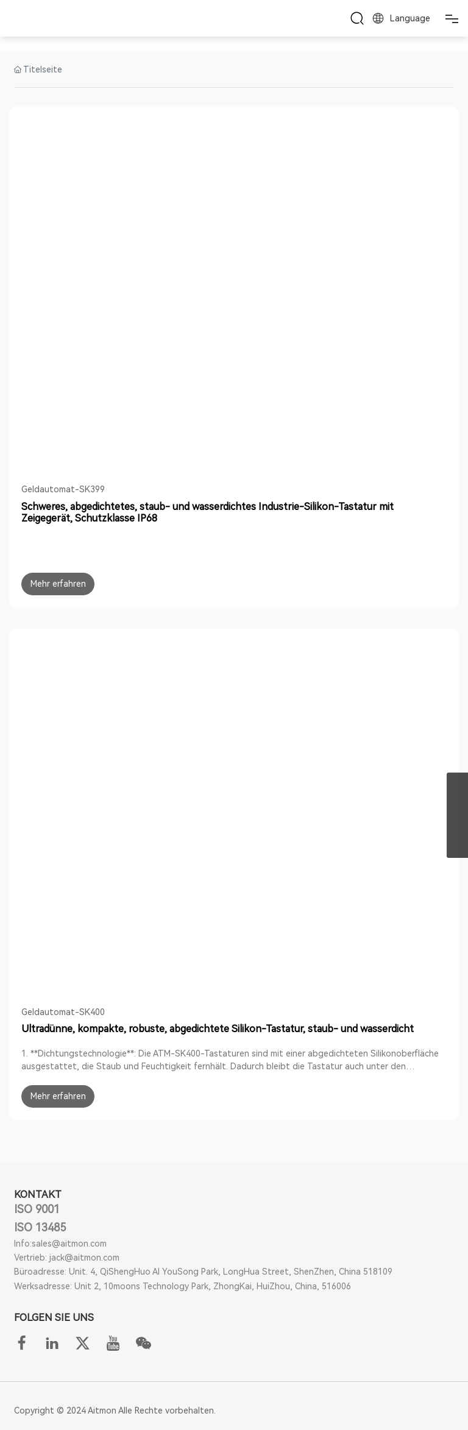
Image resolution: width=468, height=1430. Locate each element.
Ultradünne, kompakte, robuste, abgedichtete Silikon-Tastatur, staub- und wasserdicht (217, 1029)
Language (400, 18)
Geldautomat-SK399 (63, 489)
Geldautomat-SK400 (63, 1012)
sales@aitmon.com (69, 1243)
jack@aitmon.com (84, 1257)
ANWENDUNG (234, 41)
